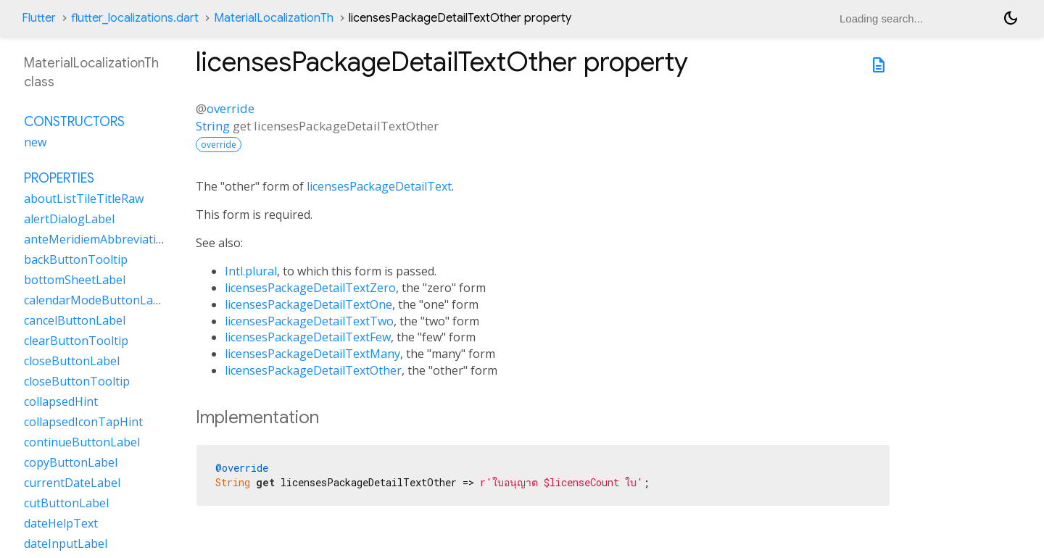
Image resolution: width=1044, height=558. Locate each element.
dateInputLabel (65, 543)
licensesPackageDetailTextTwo (309, 321)
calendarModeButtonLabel (97, 300)
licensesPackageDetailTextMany (312, 354)
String (213, 125)
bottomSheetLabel (74, 280)
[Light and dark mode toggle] (1010, 18)
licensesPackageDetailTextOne (308, 304)
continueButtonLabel (82, 442)
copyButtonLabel (70, 462)
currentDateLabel (72, 483)
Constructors (74, 122)
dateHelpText (61, 523)
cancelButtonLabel (74, 320)
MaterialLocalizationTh (274, 18)
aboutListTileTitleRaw (84, 199)
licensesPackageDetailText (379, 186)
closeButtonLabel (72, 361)
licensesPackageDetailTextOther (313, 370)
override (230, 108)
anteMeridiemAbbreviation (97, 239)
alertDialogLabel (69, 219)
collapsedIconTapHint (83, 422)
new (35, 142)
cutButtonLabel (66, 503)
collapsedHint (61, 401)
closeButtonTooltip (77, 381)
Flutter (39, 18)
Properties (59, 178)
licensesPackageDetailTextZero (310, 288)
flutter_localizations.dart (135, 18)
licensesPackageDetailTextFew (308, 337)
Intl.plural (251, 271)
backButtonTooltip (76, 259)
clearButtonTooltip (76, 341)
